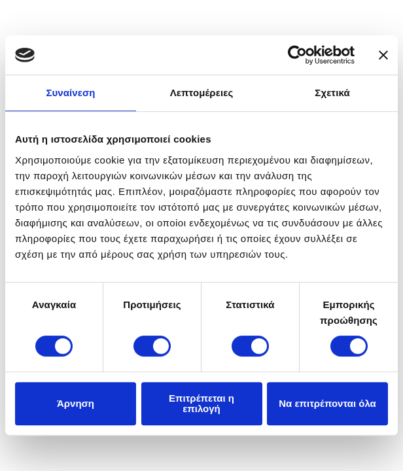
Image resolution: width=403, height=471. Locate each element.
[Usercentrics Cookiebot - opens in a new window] (297, 55)
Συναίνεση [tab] (70, 92)
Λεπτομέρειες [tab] (202, 92)
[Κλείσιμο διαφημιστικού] (383, 55)
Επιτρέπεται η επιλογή (201, 403)
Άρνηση (75, 403)
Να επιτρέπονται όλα (327, 403)
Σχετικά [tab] (332, 92)
